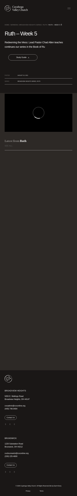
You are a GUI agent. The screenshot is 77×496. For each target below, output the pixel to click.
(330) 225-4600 (11, 456)
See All (9, 146)
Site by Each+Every (55, 486)
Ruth (45, 25)
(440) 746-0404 (11, 409)
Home (7, 25)
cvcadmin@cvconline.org (15, 406)
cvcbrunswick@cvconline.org (17, 453)
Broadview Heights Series (30, 25)
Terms (42, 491)
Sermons (14, 25)
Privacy (28, 491)
